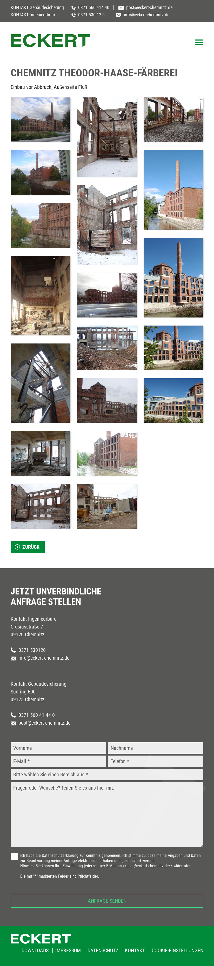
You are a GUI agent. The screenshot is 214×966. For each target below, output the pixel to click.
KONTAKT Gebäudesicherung (37, 7)
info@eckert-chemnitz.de (40, 658)
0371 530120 (28, 650)
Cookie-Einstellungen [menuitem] (177, 950)
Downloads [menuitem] (35, 950)
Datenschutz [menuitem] (103, 950)
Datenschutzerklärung (60, 855)
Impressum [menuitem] (68, 950)
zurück (30, 547)
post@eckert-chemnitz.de (40, 723)
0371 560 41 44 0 (33, 715)
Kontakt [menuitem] (135, 950)
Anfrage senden (107, 901)
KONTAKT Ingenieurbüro (33, 14)
